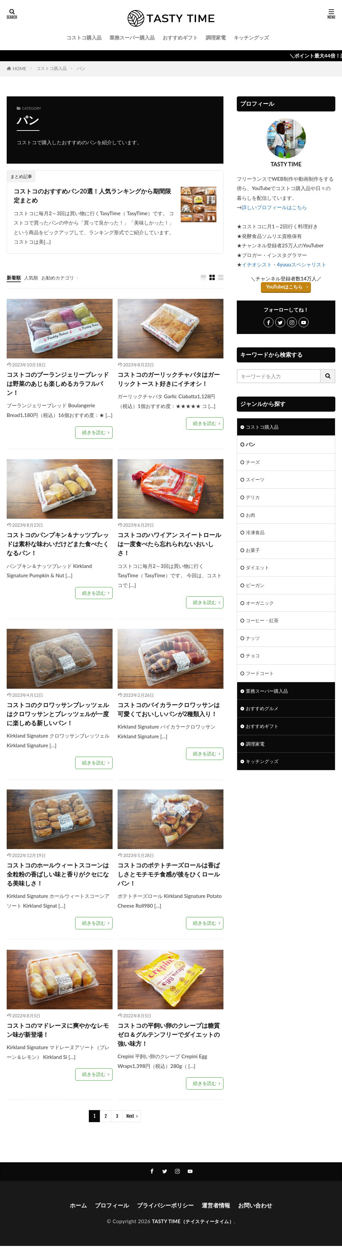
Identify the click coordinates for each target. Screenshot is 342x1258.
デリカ (253, 499)
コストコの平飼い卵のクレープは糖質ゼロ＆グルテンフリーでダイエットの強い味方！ (168, 1045)
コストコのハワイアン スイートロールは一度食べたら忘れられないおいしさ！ (168, 549)
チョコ (253, 662)
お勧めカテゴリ (60, 279)
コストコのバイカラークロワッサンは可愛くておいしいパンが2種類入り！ (169, 721)
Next (130, 1127)
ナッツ (253, 644)
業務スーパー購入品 (132, 37)
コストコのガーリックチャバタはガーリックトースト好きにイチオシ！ (168, 386)
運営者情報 (218, 1217)
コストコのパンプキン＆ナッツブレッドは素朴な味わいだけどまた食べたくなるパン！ (57, 549)
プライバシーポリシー (165, 1217)
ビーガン (256, 590)
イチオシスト (257, 264)
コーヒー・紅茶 (263, 626)
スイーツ (256, 481)
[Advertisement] (286, 835)
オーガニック (261, 608)
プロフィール (109, 1217)
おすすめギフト (180, 37)
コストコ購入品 (84, 37)
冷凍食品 (256, 535)
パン (81, 68)
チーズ (253, 463)
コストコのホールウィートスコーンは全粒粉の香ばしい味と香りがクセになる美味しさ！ (57, 883)
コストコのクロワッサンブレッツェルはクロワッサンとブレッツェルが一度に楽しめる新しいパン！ (57, 721)
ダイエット (258, 571)
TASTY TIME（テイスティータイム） (193, 1233)
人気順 (32, 279)
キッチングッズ (251, 37)
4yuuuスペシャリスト (301, 264)
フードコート (261, 680)
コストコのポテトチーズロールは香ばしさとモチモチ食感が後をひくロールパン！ (168, 883)
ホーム (74, 1217)
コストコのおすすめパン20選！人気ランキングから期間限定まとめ (94, 196)
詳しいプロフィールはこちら (274, 207)
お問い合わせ (259, 1217)
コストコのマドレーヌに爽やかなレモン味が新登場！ (57, 1040)
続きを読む (95, 436)
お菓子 (253, 553)
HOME (19, 68)
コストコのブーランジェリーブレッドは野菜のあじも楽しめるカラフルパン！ (57, 386)
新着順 (14, 279)
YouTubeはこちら (284, 286)
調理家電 (216, 37)
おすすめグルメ (263, 716)
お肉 (251, 517)
